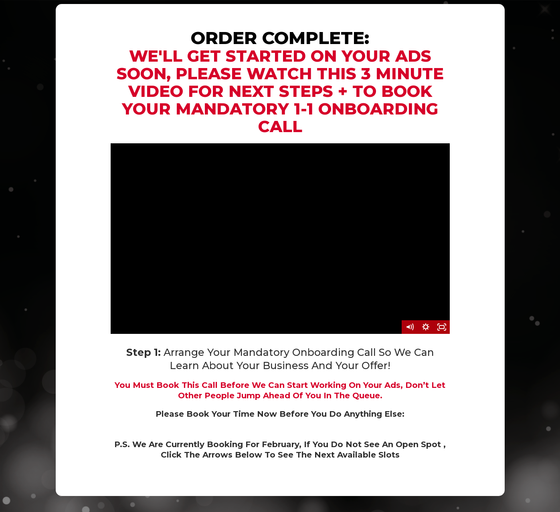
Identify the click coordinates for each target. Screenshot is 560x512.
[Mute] (410, 327)
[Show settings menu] (426, 327)
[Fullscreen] (442, 327)
